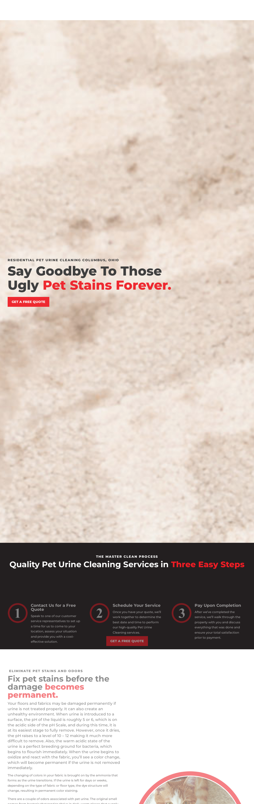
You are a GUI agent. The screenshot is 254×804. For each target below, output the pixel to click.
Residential (116, 7)
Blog (172, 7)
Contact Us (191, 7)
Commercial (147, 7)
